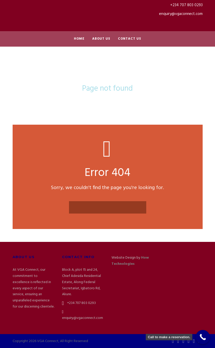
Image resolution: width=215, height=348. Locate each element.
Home (79, 38)
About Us (101, 38)
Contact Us (129, 38)
